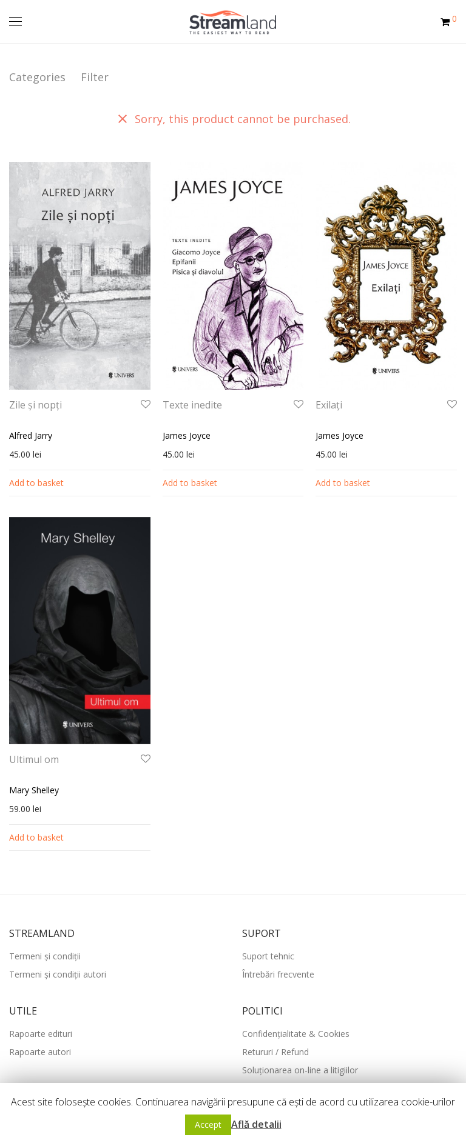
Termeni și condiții (45, 956)
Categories (37, 77)
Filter (95, 77)
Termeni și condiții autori (57, 974)
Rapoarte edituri (40, 1033)
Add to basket (36, 482)
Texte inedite (192, 405)
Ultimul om (34, 759)
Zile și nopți (35, 405)
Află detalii (256, 1124)
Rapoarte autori (40, 1052)
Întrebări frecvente (278, 974)
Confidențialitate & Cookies (296, 1033)
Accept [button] (208, 1124)
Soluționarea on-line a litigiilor (300, 1070)
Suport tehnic (268, 956)
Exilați (329, 405)
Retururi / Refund (275, 1052)
